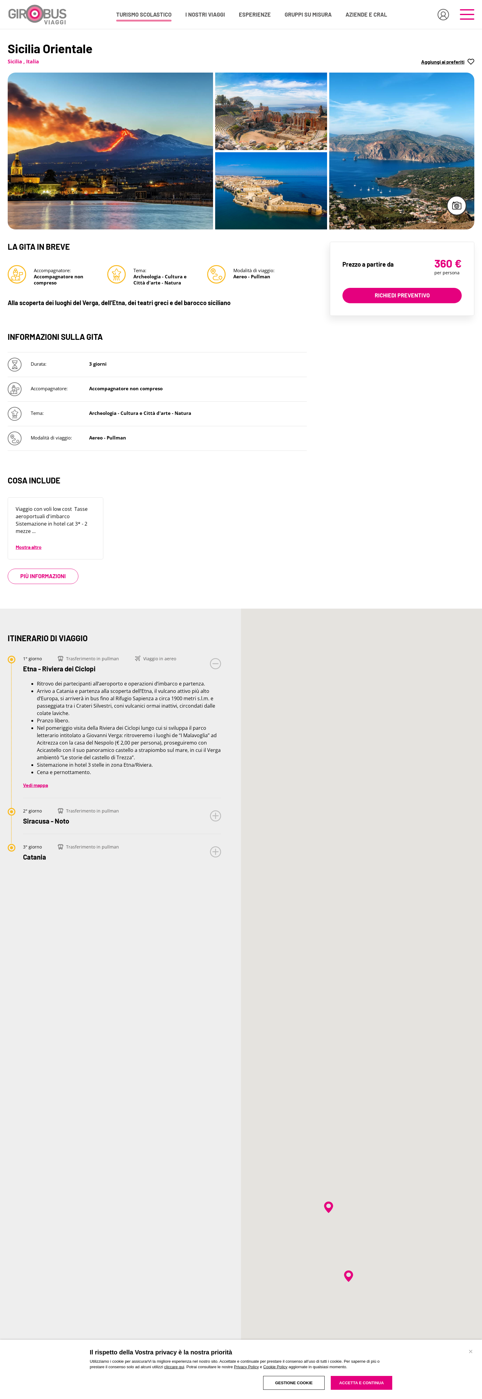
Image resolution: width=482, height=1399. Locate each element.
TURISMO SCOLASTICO (144, 14)
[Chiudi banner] (470, 1351)
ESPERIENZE (255, 14)
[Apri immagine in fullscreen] (110, 151)
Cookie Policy (275, 1367)
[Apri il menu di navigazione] (467, 14)
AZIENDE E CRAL (366, 14)
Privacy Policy (246, 1367)
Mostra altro (28, 547)
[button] (447, 61)
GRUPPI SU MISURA (308, 14)
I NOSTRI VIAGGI (205, 14)
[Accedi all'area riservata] (443, 14)
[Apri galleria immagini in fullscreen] (457, 206)
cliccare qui (174, 1367)
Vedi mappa (35, 785)
